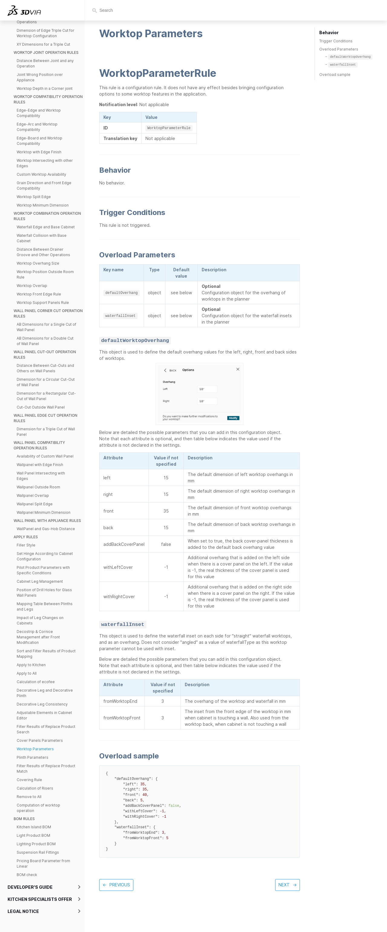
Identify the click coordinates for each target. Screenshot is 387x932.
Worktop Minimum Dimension (43, 205)
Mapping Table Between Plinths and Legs (45, 606)
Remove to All (29, 796)
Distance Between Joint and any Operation (45, 63)
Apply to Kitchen (31, 665)
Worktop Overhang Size (38, 263)
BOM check (27, 874)
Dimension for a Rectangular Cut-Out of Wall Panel (46, 396)
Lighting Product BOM (36, 844)
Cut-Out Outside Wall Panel (41, 407)
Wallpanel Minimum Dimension (43, 512)
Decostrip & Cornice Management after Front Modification (38, 637)
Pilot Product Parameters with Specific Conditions (43, 570)
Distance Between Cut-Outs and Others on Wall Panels (45, 368)
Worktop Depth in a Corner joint (45, 88)
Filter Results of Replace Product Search (46, 729)
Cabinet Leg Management (40, 581)
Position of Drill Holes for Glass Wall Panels (44, 593)
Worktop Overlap (32, 285)
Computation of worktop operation (38, 808)
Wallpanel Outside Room (38, 487)
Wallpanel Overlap (33, 495)
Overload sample (334, 74)
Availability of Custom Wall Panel (45, 456)
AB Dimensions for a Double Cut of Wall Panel (45, 341)
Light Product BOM (33, 835)
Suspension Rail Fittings (38, 852)
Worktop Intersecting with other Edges (45, 163)
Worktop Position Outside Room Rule (45, 274)
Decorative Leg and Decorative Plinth (45, 693)
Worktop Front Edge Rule (39, 294)
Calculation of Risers (35, 788)
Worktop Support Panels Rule (43, 302)
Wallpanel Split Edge (35, 504)
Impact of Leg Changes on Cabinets (40, 620)
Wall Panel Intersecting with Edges (41, 476)
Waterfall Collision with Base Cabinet (42, 238)
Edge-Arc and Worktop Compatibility (37, 127)
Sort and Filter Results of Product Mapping (46, 654)
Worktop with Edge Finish (39, 152)
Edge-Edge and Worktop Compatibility (39, 113)
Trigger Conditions (336, 41)
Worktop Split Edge (34, 196)
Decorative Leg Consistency (42, 704)
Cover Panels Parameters (40, 740)
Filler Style (26, 545)
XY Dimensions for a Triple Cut (43, 44)
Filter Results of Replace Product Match (46, 769)
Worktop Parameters (35, 749)
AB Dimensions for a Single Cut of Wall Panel (46, 327)
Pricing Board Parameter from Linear (43, 863)
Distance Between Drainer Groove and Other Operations (43, 252)
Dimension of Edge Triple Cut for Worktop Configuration (45, 33)
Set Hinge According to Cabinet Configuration (45, 556)
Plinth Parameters (32, 757)
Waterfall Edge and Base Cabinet (46, 227)
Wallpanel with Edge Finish (40, 464)
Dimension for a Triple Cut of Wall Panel (46, 432)
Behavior (329, 32)
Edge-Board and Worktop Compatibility (39, 141)
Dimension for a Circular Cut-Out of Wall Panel (46, 382)
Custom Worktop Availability (41, 174)
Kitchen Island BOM (34, 827)
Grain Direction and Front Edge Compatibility (44, 186)
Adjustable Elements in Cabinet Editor (44, 715)
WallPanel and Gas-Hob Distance (46, 528)
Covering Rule (29, 779)
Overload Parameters (338, 49)
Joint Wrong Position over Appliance (40, 77)
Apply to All (27, 673)
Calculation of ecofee (36, 681)
